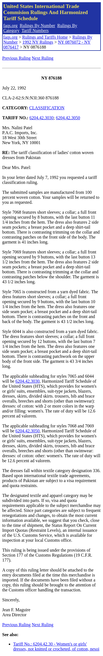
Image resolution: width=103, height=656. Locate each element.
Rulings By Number (37, 25)
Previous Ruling (16, 58)
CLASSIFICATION (47, 107)
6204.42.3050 (68, 117)
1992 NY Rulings (37, 42)
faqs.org (10, 25)
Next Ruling (43, 58)
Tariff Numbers (35, 30)
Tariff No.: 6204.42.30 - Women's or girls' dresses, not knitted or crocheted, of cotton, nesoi (56, 646)
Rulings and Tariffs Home (45, 37)
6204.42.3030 (41, 117)
